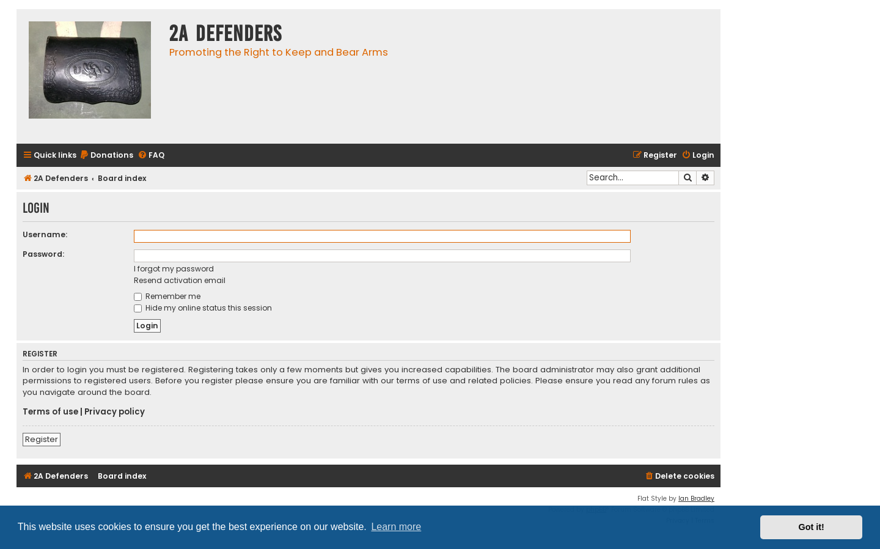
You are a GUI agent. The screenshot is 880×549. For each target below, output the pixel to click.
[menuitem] (106, 155)
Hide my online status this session (203, 308)
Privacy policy (114, 412)
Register (41, 439)
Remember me (167, 296)
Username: (45, 234)
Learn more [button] (396, 526)
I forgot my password (174, 268)
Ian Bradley (696, 498)
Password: (43, 254)
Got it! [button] (811, 527)
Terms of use (50, 412)
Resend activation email (180, 280)
